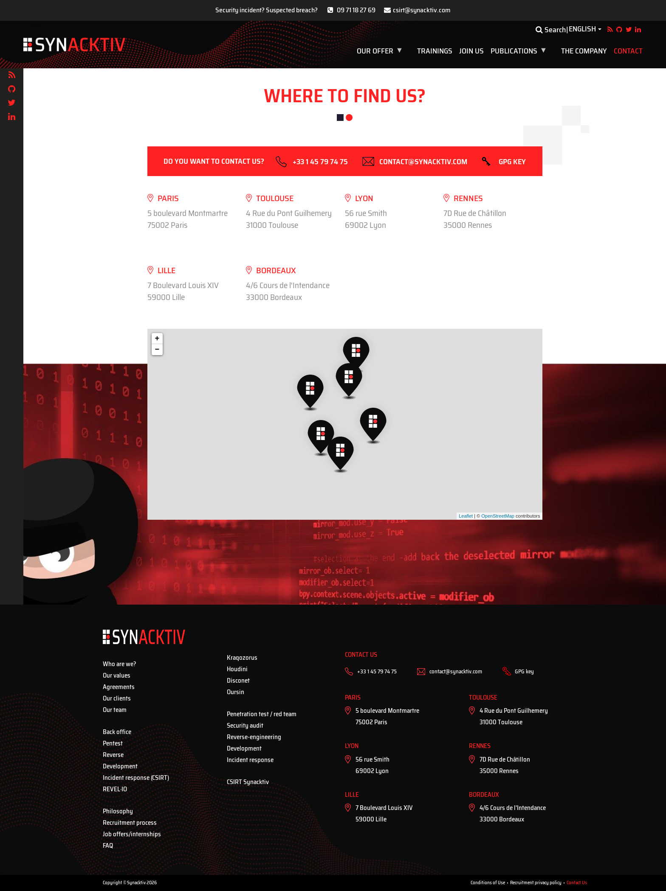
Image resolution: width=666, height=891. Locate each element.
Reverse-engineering (254, 737)
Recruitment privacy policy (536, 882)
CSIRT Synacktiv (248, 782)
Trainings (434, 51)
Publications (520, 51)
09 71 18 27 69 (356, 10)
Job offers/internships (132, 834)
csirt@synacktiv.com (422, 10)
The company (584, 51)
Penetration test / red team (261, 714)
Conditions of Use (488, 882)
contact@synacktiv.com (423, 162)
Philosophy (118, 811)
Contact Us (577, 882)
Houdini (237, 669)
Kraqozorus (242, 658)
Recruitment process (130, 823)
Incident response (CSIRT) (136, 778)
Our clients (117, 698)
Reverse (113, 755)
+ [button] (157, 338)
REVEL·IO (115, 789)
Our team (115, 710)
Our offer (381, 51)
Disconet (238, 680)
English (582, 29)
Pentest (113, 743)
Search (551, 30)
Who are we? (119, 664)
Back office (117, 732)
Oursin (235, 692)
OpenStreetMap (497, 515)
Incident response (250, 760)
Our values (116, 675)
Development (120, 766)
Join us (471, 51)
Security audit (245, 725)
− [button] (157, 350)
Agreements (119, 687)
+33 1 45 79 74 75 (320, 162)
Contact (628, 51)
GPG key (512, 162)
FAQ (108, 846)
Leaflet (466, 515)
